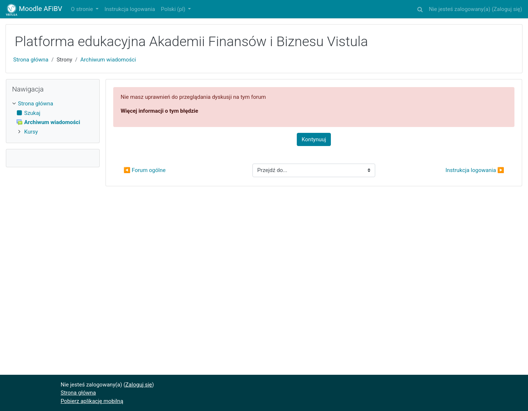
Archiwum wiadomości (108, 59)
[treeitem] (52, 104)
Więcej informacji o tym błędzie (159, 111)
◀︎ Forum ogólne (144, 170)
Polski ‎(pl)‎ (174, 9)
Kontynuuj (314, 139)
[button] (420, 8)
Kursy (31, 131)
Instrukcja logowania (129, 9)
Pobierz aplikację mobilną (92, 401)
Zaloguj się (507, 9)
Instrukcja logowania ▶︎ (475, 170)
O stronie (83, 9)
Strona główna (30, 59)
